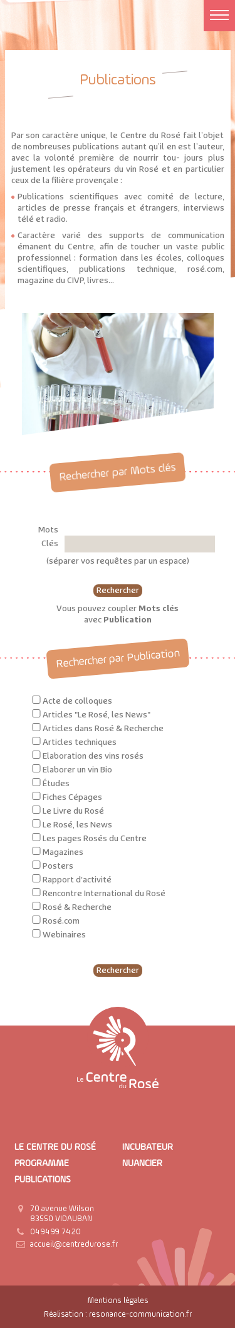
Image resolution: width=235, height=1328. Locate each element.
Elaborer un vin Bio (77, 770)
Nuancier (142, 1163)
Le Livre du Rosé (73, 811)
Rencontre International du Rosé (104, 893)
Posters (58, 866)
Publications (42, 1179)
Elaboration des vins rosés (93, 756)
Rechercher (118, 590)
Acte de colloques (77, 701)
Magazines (63, 852)
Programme (41, 1163)
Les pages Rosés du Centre (95, 838)
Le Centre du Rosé (55, 1147)
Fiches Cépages (72, 797)
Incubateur (147, 1147)
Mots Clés (48, 537)
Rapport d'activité (77, 880)
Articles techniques (80, 742)
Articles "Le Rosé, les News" (96, 715)
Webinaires (64, 935)
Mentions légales (118, 1301)
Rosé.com (61, 921)
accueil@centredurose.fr (74, 1245)
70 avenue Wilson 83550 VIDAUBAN (62, 1214)
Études (56, 783)
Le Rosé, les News (77, 825)
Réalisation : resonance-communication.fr (118, 1315)
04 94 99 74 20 (55, 1232)
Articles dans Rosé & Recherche (103, 728)
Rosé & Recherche (77, 907)
